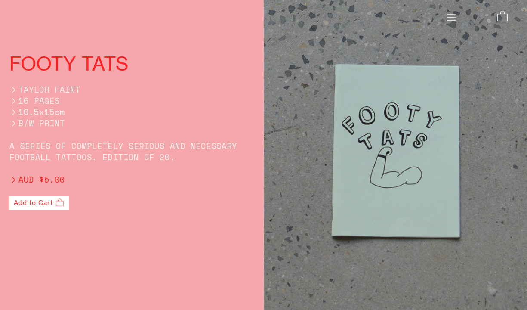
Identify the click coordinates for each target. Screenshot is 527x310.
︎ (451, 17)
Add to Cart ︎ (39, 203)
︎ (502, 16)
